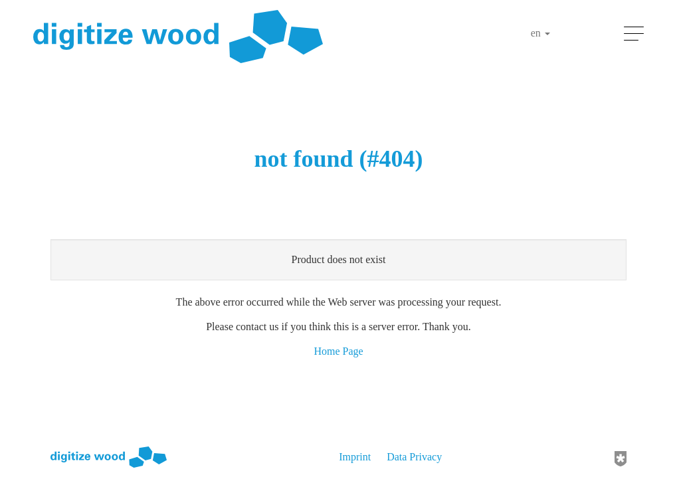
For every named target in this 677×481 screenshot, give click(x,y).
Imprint (355, 456)
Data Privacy (414, 456)
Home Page (338, 351)
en (540, 33)
